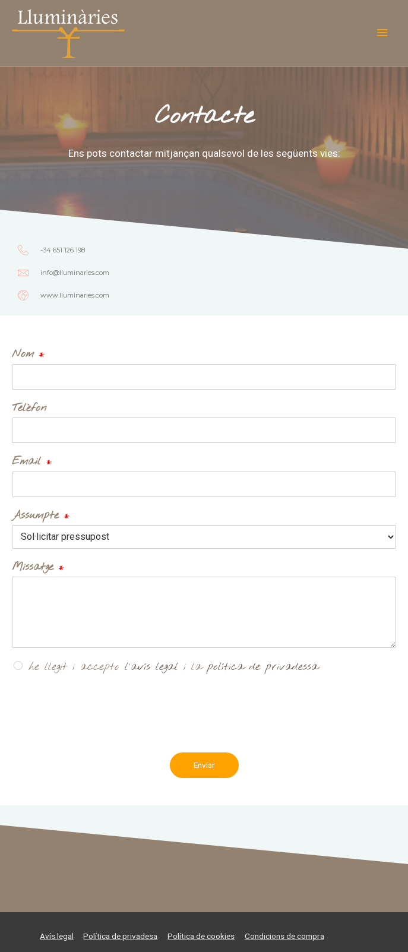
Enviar (204, 765)
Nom (28, 354)
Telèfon (29, 408)
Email (32, 462)
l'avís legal (151, 667)
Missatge (38, 567)
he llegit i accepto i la (173, 667)
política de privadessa (262, 667)
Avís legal (57, 936)
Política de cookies (201, 936)
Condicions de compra (284, 936)
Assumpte (41, 516)
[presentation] (102, 731)
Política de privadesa (120, 936)
